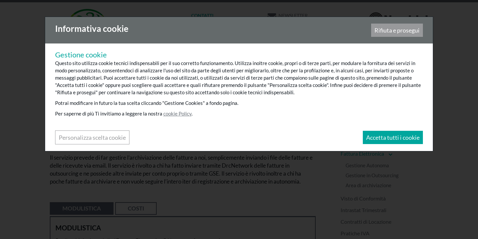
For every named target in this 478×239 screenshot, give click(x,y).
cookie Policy (178, 114)
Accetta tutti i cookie (392, 137)
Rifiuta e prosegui (396, 30)
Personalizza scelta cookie (92, 137)
